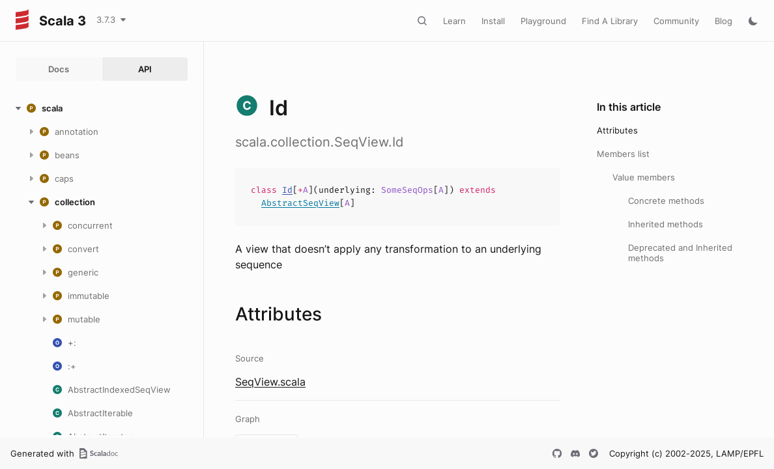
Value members (643, 177)
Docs (58, 69)
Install (493, 21)
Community (676, 21)
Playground (543, 21)
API (145, 69)
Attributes (617, 130)
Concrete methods (666, 200)
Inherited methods (665, 224)
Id (287, 189)
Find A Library (610, 21)
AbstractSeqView (300, 202)
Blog (723, 21)
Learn (454, 21)
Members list (623, 154)
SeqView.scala (270, 381)
